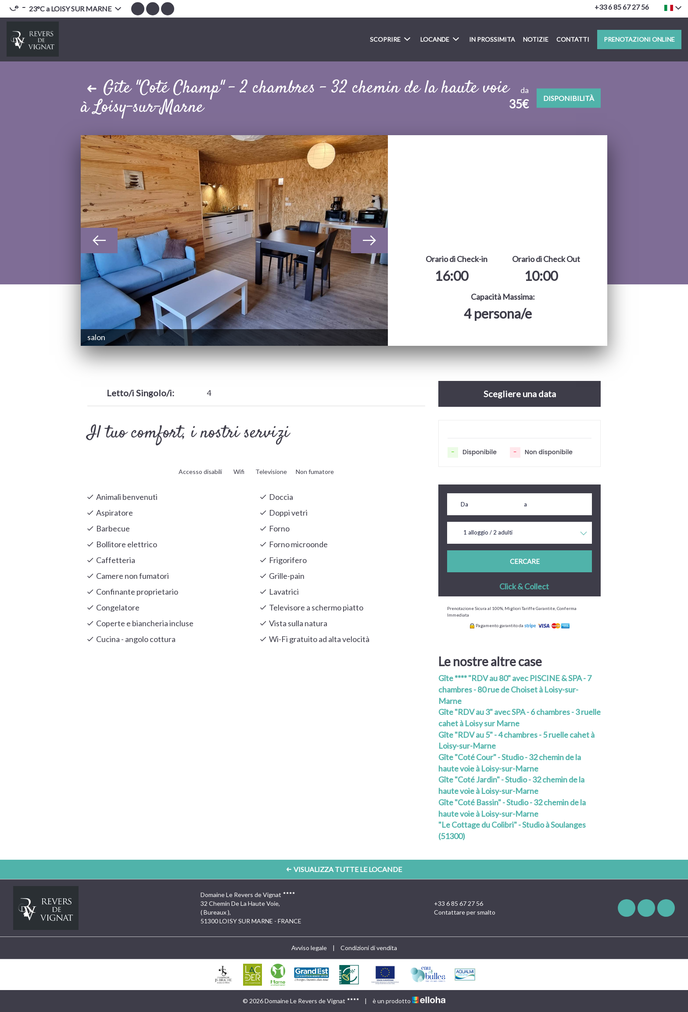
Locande (439, 39)
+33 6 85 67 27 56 (453, 904)
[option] (234, 240)
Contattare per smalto (459, 912)
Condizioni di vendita (368, 947)
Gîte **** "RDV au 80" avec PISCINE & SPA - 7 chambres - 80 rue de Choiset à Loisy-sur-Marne (514, 689)
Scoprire (390, 39)
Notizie (535, 39)
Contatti (572, 39)
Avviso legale (309, 947)
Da (464, 504)
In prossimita (492, 39)
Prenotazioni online (639, 39)
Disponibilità (568, 98)
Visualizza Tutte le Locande (344, 869)
